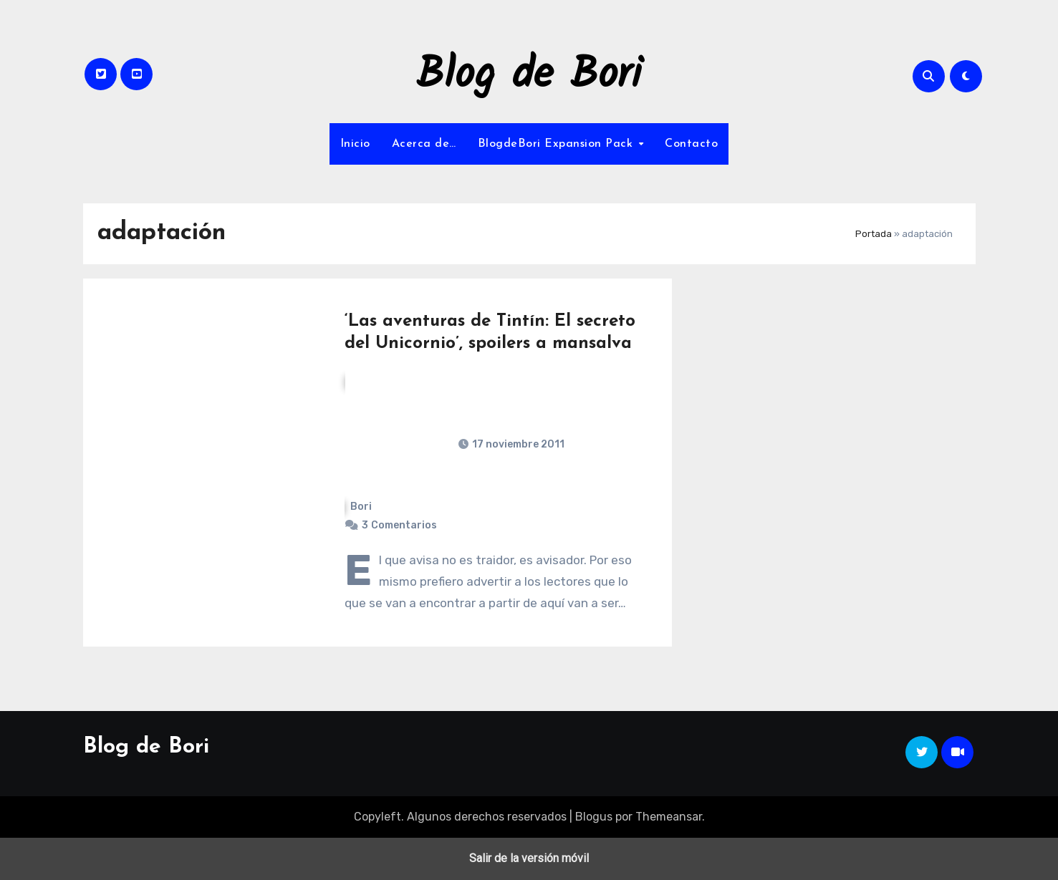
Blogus (593, 816)
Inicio (355, 144)
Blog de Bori (529, 76)
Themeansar (668, 816)
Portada (873, 233)
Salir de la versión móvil (529, 858)
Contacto (691, 144)
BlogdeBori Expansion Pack (557, 144)
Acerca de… (424, 144)
